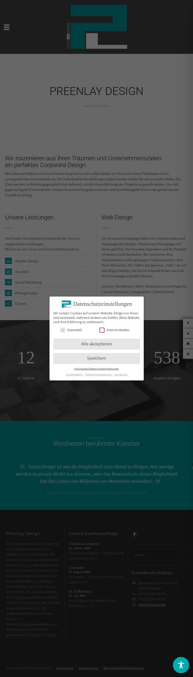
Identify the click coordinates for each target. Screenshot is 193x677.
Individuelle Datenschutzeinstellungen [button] (96, 368)
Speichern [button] (96, 357)
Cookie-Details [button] (74, 373)
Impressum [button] (120, 373)
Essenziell (71, 329)
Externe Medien (114, 329)
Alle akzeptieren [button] (96, 343)
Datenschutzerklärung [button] (98, 373)
